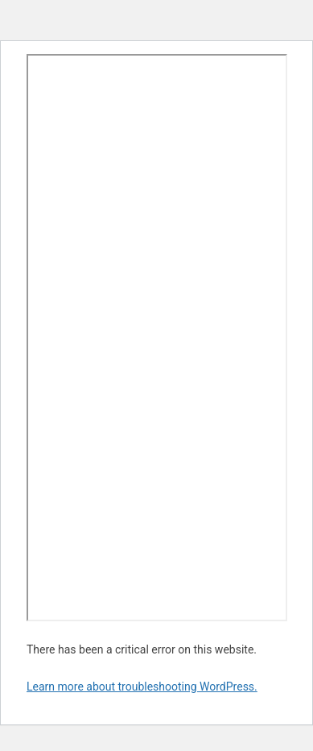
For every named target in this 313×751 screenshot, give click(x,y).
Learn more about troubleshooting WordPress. (142, 686)
